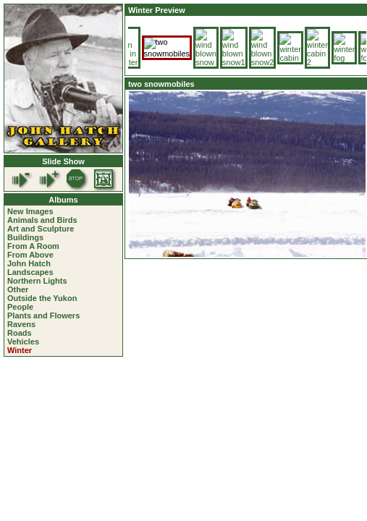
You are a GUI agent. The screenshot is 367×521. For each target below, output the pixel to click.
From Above (30, 254)
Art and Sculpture (40, 228)
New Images (30, 211)
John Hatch (29, 263)
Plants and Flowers (43, 315)
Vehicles (23, 341)
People (20, 306)
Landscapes (30, 272)
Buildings (25, 237)
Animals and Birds (42, 220)
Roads (19, 333)
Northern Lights (37, 280)
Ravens (21, 324)
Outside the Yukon (42, 298)
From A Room (33, 246)
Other (17, 289)
